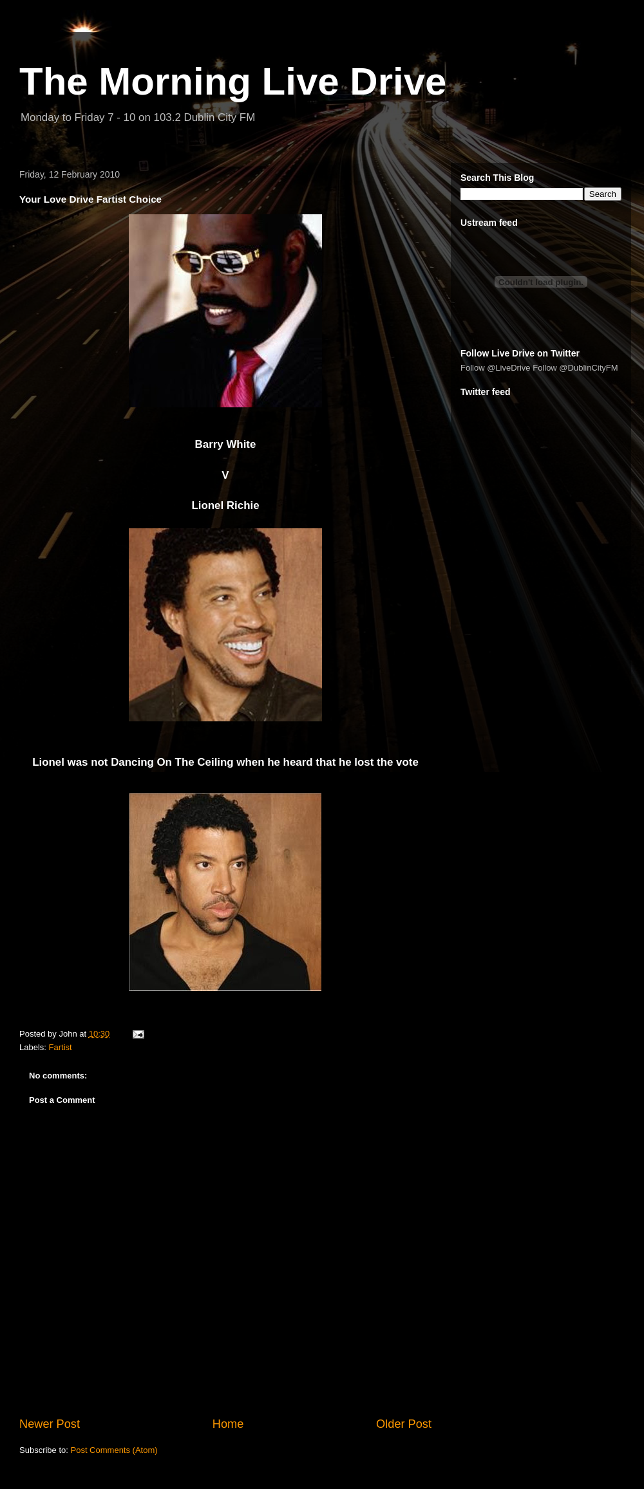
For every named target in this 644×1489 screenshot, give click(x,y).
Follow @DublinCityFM (575, 368)
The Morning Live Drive (232, 81)
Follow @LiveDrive (495, 368)
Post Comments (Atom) (114, 1450)
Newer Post (49, 1424)
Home (228, 1424)
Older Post (403, 1424)
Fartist (60, 1047)
